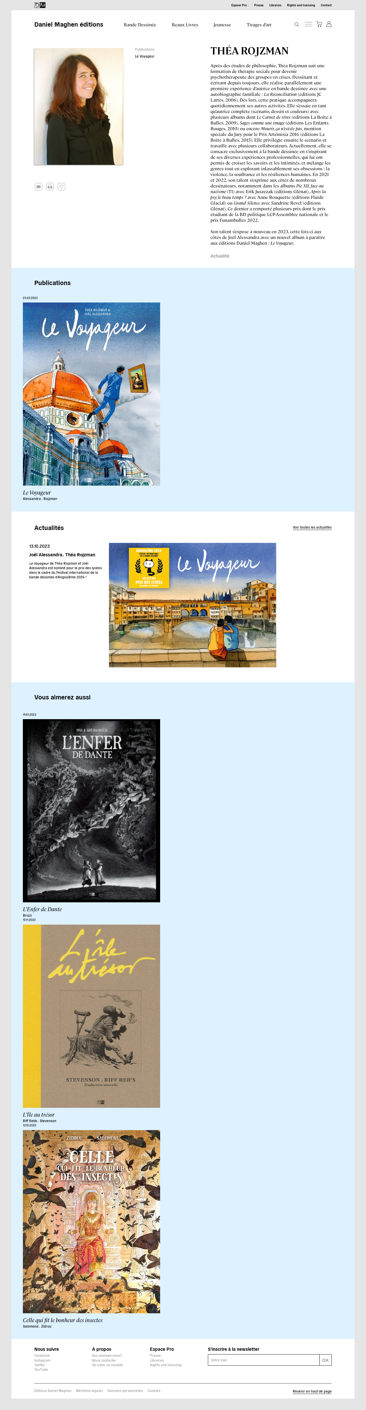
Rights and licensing (301, 5)
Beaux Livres (185, 24)
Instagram (42, 1360)
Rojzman (50, 498)
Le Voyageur (145, 56)
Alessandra (32, 498)
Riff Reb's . (31, 1120)
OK (325, 1360)
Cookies (154, 1390)
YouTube (41, 1369)
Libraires (275, 5)
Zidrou (46, 1326)
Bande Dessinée (140, 24)
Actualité (219, 255)
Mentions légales (89, 1390)
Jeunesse (222, 24)
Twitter (39, 1364)
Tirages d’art (259, 24)
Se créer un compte (107, 1364)
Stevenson (48, 1120)
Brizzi (27, 915)
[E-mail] (264, 1359)
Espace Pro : (239, 5)
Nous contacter (104, 1360)
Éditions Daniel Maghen (52, 1390)
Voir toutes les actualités (312, 527)
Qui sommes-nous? (107, 1355)
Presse (259, 5)
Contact (326, 5)
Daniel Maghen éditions (68, 24)
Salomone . (31, 1326)
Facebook (42, 1355)
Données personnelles (125, 1390)
